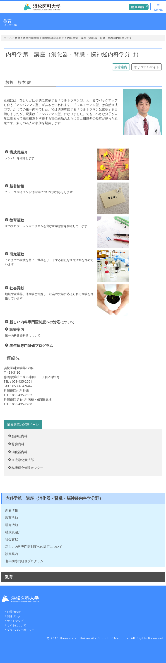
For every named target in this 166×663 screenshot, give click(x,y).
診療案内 (121, 67)
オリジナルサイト (146, 67)
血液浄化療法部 (23, 460)
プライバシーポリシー (20, 630)
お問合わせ (14, 612)
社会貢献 (11, 539)
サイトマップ (15, 621)
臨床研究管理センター (27, 468)
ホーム (8, 38)
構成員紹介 (13, 532)
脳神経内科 (19, 436)
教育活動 (11, 517)
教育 (17, 38)
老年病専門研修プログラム (24, 561)
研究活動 (11, 525)
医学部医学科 (31, 38)
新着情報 (11, 510)
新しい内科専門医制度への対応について (33, 546)
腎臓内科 (18, 444)
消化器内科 (19, 452)
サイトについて (16, 625)
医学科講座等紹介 (53, 38)
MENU (158, 8)
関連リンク (14, 616)
